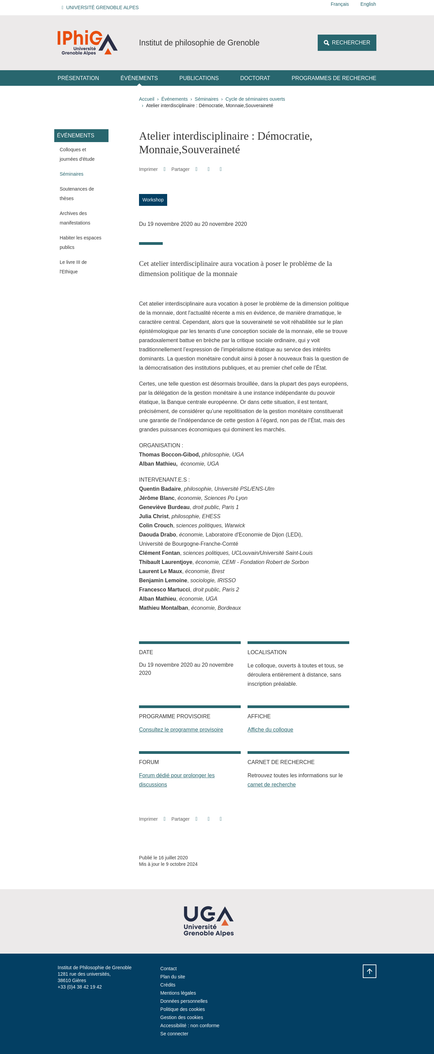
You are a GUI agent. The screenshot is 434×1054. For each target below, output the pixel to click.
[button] (101, 7)
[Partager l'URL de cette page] (221, 169)
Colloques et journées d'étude (77, 154)
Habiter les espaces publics (80, 242)
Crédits (167, 985)
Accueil (146, 99)
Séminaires (206, 99)
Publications (199, 78)
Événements (139, 78)
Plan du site (172, 976)
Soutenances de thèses (77, 193)
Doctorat (255, 78)
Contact (168, 968)
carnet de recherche (272, 784)
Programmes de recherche (334, 78)
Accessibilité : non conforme (189, 1025)
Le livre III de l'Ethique (73, 266)
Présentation (78, 78)
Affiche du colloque (270, 730)
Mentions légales (178, 993)
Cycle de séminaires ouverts (255, 99)
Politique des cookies (182, 1009)
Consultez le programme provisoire (181, 730)
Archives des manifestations (75, 218)
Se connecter (174, 1033)
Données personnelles (184, 1001)
